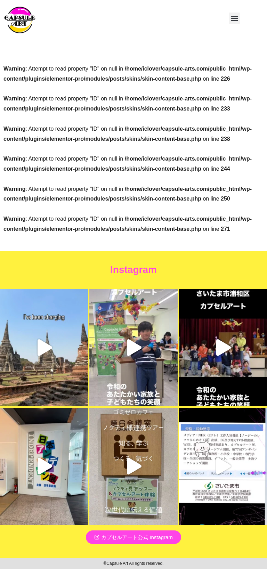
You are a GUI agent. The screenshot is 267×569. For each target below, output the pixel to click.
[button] (234, 18)
